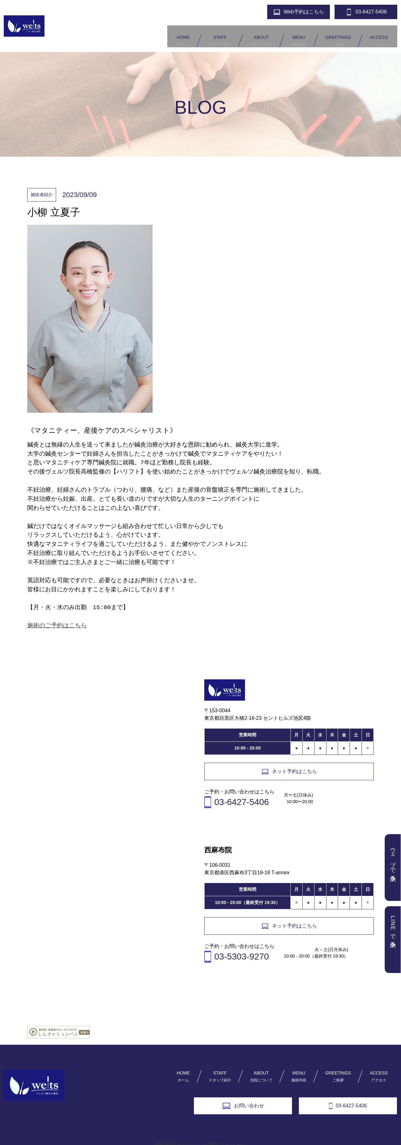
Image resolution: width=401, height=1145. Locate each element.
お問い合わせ (243, 1097)
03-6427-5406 (348, 1097)
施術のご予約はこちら (57, 617)
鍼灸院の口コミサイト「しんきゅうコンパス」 (200, 1133)
